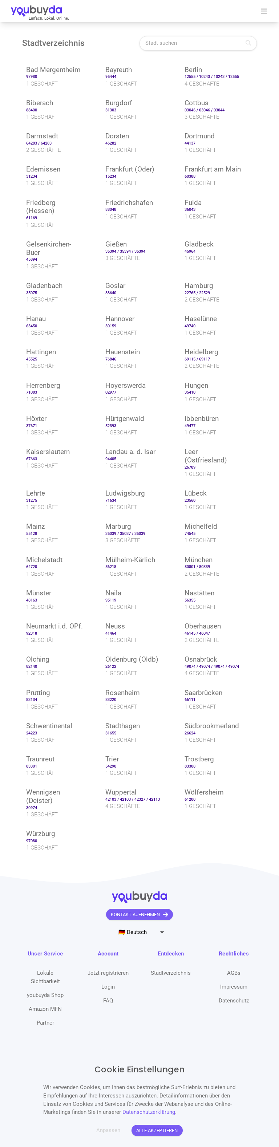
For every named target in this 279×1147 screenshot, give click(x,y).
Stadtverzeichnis (171, 973)
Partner (45, 1023)
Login (108, 987)
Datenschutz (234, 1000)
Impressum (233, 987)
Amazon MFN (45, 1009)
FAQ (108, 1000)
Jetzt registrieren (108, 973)
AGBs (233, 973)
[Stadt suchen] (198, 43)
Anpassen (108, 1130)
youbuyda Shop (45, 995)
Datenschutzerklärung (148, 1112)
